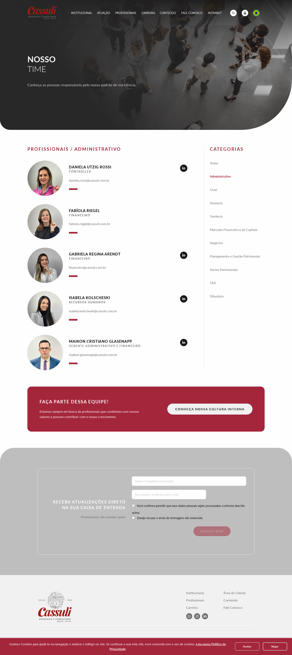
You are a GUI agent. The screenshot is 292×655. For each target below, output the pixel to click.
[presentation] (159, 534)
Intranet (215, 13)
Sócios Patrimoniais (224, 269)
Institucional (81, 13)
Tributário (217, 296)
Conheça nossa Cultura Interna (210, 409)
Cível (213, 190)
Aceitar (247, 646)
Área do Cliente (234, 593)
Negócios (216, 243)
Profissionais (125, 13)
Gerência (216, 216)
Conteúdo (168, 13)
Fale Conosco (192, 13)
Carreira (148, 13)
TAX (213, 283)
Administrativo (220, 176)
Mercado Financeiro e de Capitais (234, 230)
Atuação (103, 13)
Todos (214, 163)
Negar (275, 646)
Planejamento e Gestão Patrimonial (235, 256)
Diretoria (216, 203)
